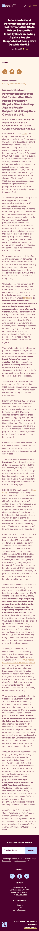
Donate (19, 907)
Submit (31, 850)
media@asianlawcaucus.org (14, 83)
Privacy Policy (6, 861)
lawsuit (24, 133)
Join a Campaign (19, 910)
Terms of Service (20, 861)
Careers (20, 905)
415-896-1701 (22, 892)
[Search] (30, 6)
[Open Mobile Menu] (35, 6)
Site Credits (32, 924)
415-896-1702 (21, 895)
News (25, 49)
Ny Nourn (27, 298)
